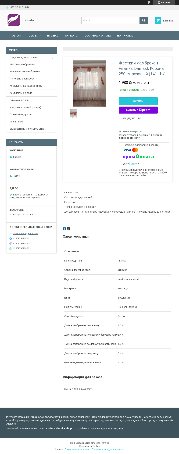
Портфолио (125, 35)
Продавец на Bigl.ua (89, 446)
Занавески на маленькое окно (27, 128)
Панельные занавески (22, 78)
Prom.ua (105, 443)
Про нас (52, 35)
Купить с (138, 110)
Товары (32, 35)
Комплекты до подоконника (26, 85)
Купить (138, 100)
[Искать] (143, 20)
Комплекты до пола (21, 93)
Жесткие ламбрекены (22, 64)
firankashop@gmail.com (25, 233)
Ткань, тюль (17, 121)
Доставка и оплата (97, 35)
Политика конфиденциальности (108, 449)
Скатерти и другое (20, 114)
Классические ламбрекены (25, 71)
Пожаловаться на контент (77, 449)
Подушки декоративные (24, 57)
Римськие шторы (19, 100)
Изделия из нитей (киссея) (25, 107)
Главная (15, 35)
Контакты (71, 35)
